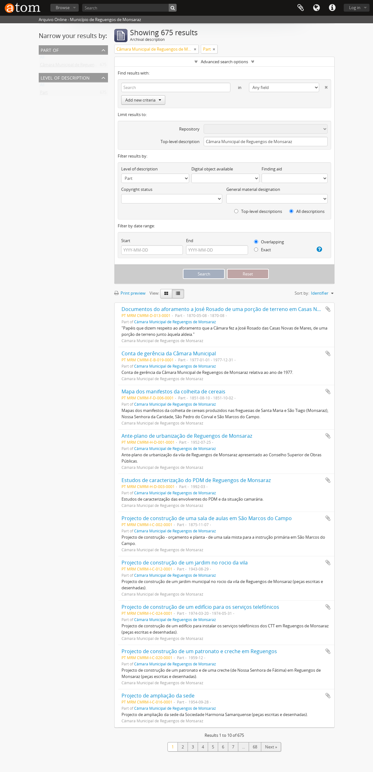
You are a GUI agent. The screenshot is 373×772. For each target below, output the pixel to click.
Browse (63, 7)
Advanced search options (224, 61)
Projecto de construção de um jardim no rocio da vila (185, 562)
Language (316, 8)
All (42, 58)
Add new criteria (143, 100)
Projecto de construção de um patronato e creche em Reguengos (199, 651)
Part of (50, 49)
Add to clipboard (328, 309)
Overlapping (269, 242)
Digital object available (212, 169)
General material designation (253, 189)
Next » (271, 747)
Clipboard (300, 8)
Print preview (129, 293)
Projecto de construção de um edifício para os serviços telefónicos (200, 606)
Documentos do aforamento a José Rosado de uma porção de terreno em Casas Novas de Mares (236, 309)
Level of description (65, 77)
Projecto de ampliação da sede (158, 695)
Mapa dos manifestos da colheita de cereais (173, 391)
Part (44, 94)
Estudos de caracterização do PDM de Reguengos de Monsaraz (196, 480)
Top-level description (180, 141)
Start (125, 240)
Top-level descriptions (258, 211)
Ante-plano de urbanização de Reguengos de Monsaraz (187, 435)
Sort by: (302, 293)
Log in (354, 7)
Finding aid (272, 169)
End (189, 240)
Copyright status (136, 189)
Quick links (332, 8)
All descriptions (307, 211)
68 (255, 747)
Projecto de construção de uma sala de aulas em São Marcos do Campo (207, 518)
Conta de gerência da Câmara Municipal (169, 353)
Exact (262, 250)
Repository (189, 129)
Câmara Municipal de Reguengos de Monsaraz (83, 66)
